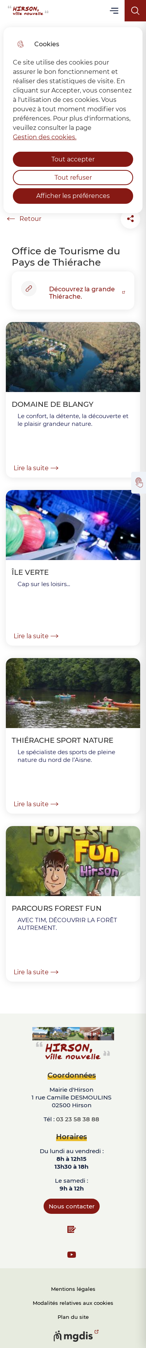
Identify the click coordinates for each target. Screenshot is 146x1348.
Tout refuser (73, 177)
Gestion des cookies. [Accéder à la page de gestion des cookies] (44, 137)
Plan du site (73, 1317)
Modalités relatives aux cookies (73, 1303)
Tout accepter (73, 159)
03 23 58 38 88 (77, 1119)
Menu (115, 10)
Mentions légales (73, 1289)
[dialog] (73, 120)
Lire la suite (36, 468)
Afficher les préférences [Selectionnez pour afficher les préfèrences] (73, 196)
